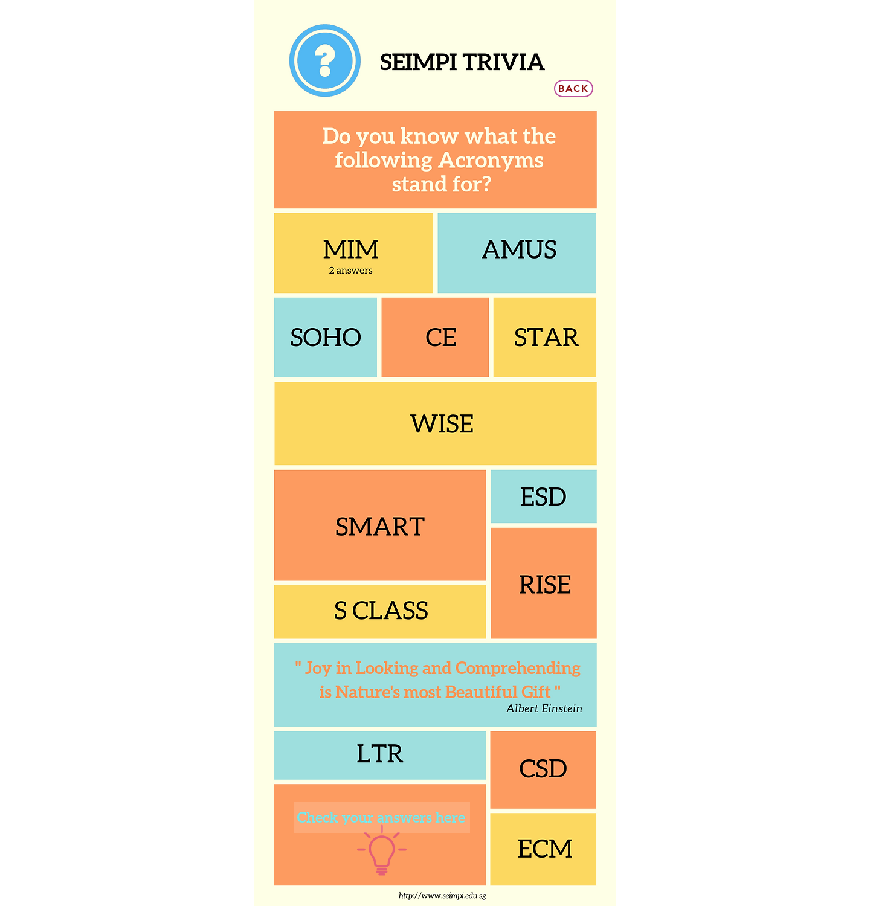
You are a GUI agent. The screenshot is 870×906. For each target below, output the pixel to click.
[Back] (573, 88)
